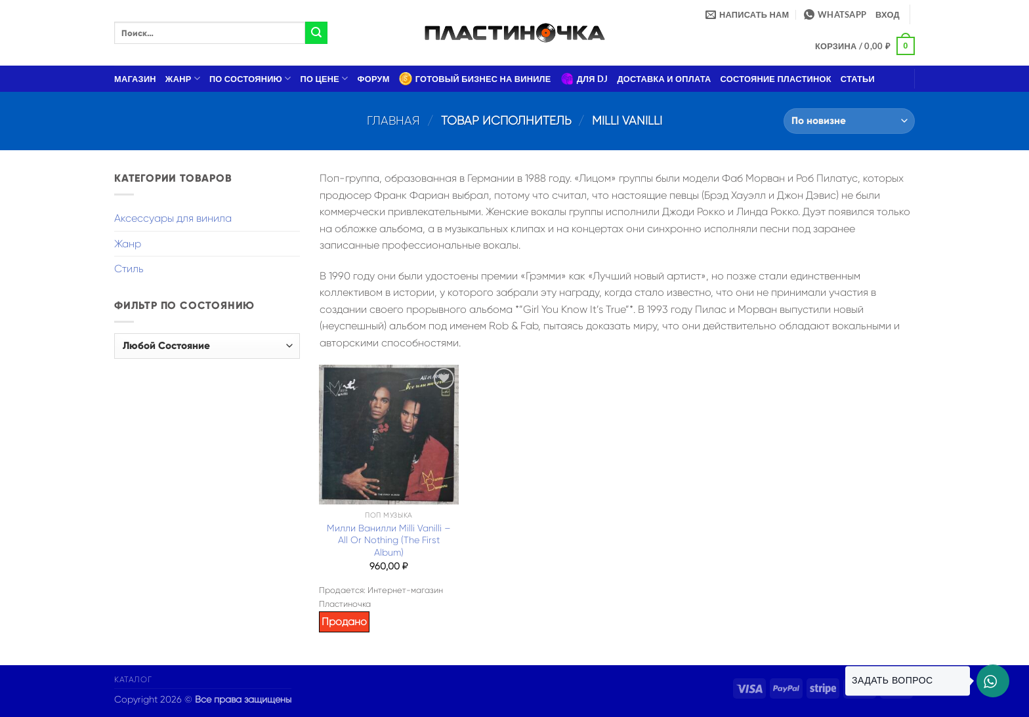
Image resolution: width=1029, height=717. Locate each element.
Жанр (182, 78)
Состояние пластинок (776, 78)
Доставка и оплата (664, 78)
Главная (393, 120)
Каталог (133, 679)
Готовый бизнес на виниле (475, 78)
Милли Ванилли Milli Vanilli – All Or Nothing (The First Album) (389, 540)
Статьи (858, 78)
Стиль (129, 268)
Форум (374, 78)
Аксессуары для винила (173, 218)
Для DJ (584, 78)
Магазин (135, 78)
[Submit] (316, 33)
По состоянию (250, 78)
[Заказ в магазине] (849, 121)
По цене (324, 78)
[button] (887, 14)
